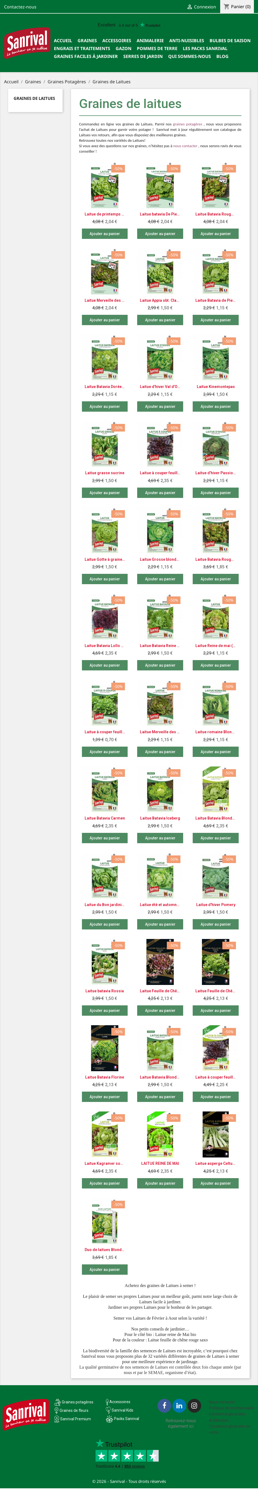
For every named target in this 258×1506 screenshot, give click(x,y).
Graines (87, 41)
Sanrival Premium (75, 1419)
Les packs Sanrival (205, 48)
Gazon (123, 48)
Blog (222, 56)
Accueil (63, 41)
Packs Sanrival (126, 1418)
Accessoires (116, 41)
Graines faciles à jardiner (86, 56)
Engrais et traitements (82, 48)
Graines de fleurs (74, 1410)
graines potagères (187, 124)
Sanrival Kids (122, 1410)
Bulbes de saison (230, 41)
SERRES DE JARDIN (143, 56)
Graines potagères (77, 1402)
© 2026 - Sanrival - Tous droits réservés (129, 1481)
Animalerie (150, 41)
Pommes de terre (157, 48)
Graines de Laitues (34, 98)
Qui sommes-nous (189, 56)
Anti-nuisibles (186, 41)
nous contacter (185, 146)
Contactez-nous (20, 7)
